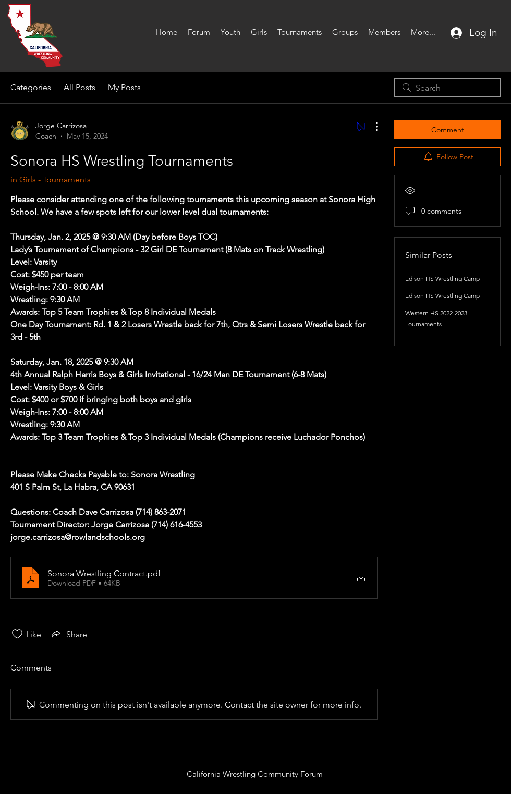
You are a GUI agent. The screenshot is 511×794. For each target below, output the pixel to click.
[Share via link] (68, 634)
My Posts (124, 87)
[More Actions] (371, 126)
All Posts (79, 87)
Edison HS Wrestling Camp (442, 278)
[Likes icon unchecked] (17, 634)
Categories (30, 87)
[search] (447, 87)
